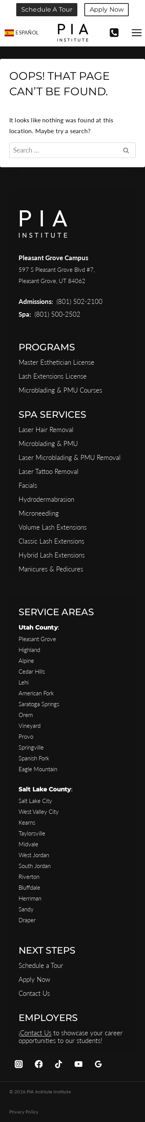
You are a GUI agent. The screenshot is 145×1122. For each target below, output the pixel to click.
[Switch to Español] (21, 32)
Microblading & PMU (48, 443)
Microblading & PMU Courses (60, 390)
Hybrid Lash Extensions (52, 555)
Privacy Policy (23, 1112)
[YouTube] (78, 1064)
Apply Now (107, 9)
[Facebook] (38, 1064)
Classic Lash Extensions (51, 541)
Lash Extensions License (53, 376)
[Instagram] (19, 1064)
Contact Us (34, 993)
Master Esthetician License (56, 362)
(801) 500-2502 (57, 314)
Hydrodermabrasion (46, 499)
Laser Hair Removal (46, 429)
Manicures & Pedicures (51, 569)
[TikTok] (59, 1064)
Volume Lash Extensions (53, 527)
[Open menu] (136, 32)
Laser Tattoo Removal (48, 471)
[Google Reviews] (98, 1064)
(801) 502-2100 (79, 301)
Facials (28, 485)
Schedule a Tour (46, 9)
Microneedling (39, 513)
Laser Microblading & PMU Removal (70, 457)
